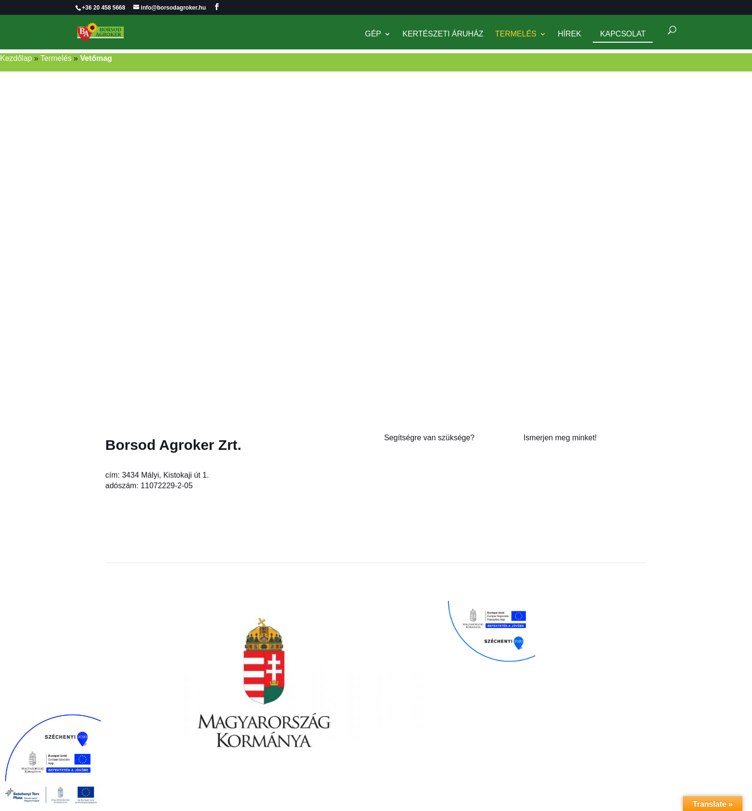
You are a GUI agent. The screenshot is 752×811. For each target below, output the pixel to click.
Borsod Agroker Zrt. (174, 445)
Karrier (535, 478)
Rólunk (536, 456)
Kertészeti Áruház (442, 34)
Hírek (569, 34)
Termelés (515, 34)
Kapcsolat (623, 34)
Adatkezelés (544, 499)
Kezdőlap (16, 58)
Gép (373, 34)
